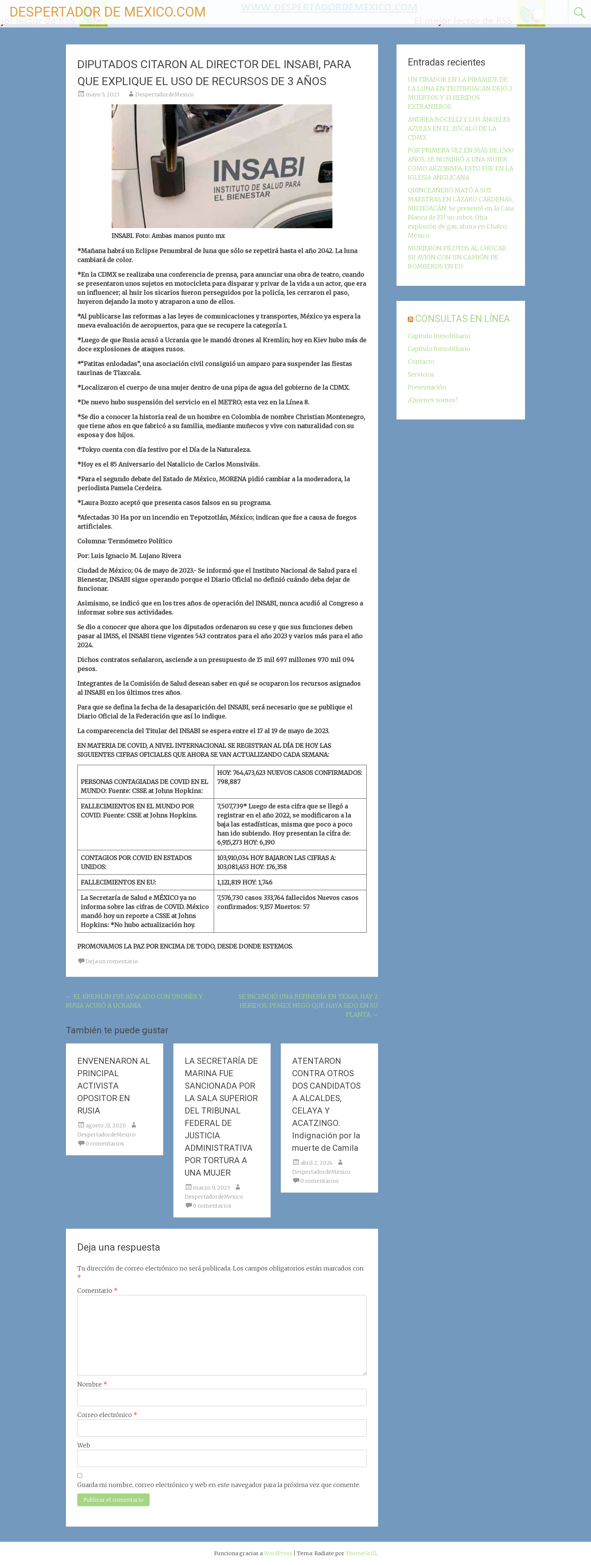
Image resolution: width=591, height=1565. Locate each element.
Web (83, 1445)
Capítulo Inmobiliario (439, 336)
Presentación (427, 387)
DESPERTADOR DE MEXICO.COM (107, 12)
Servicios (421, 374)
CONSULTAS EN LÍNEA (462, 318)
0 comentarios (105, 1143)
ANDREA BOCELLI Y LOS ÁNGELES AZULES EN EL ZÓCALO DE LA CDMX (459, 128)
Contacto (421, 361)
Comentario (97, 1290)
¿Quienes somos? (433, 400)
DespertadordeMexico (164, 94)
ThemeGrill (361, 1553)
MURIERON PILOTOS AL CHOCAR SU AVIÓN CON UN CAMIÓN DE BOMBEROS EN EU (457, 257)
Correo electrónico (107, 1415)
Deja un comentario (112, 961)
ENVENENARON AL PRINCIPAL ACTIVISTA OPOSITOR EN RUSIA (113, 1085)
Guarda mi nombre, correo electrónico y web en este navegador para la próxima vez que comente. (218, 1485)
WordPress (278, 1553)
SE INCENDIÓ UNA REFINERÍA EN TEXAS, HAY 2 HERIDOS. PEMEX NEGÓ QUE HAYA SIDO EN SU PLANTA (308, 1005)
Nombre (92, 1384)
